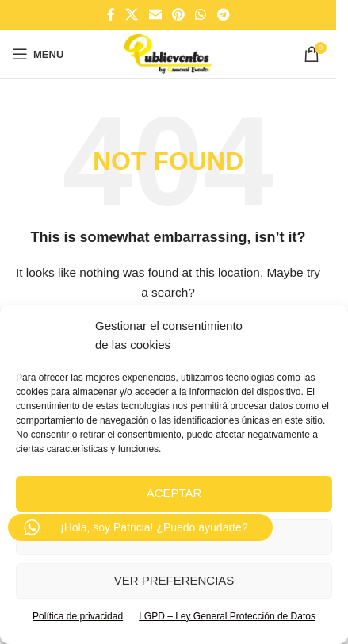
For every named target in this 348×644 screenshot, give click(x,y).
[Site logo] (167, 53)
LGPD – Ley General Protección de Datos (227, 616)
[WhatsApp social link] (201, 14)
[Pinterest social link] (177, 14)
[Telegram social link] (223, 14)
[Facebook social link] (110, 14)
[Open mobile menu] (37, 54)
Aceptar (174, 493)
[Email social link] (154, 14)
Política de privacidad (78, 616)
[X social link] (131, 14)
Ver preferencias (174, 580)
